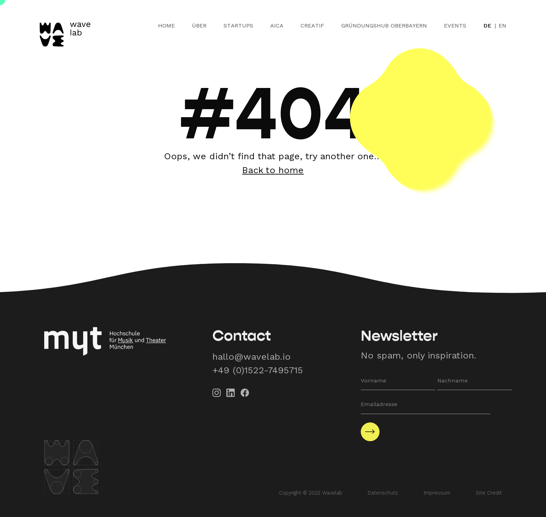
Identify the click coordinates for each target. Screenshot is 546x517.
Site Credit (489, 500)
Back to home (273, 170)
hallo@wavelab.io (251, 362)
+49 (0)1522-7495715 (257, 375)
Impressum (437, 500)
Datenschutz (383, 500)
